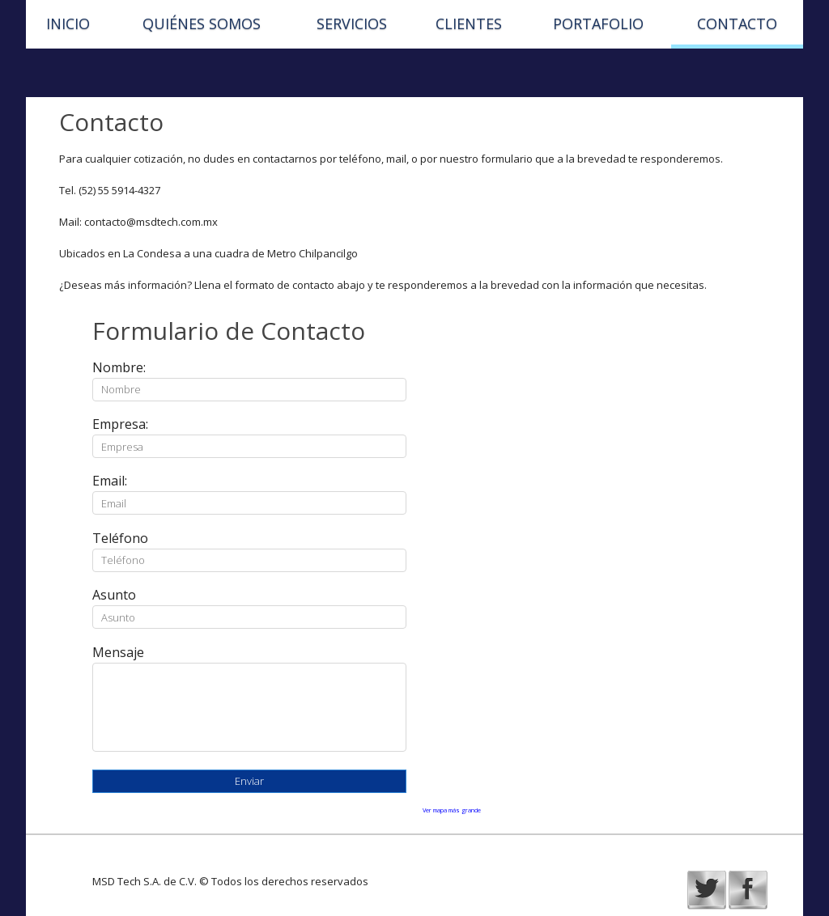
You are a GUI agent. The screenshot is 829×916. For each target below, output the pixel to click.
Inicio (68, 23)
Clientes (469, 23)
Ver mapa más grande (452, 810)
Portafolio (598, 23)
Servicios (352, 23)
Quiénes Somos (201, 23)
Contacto (737, 23)
